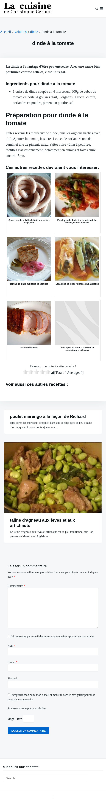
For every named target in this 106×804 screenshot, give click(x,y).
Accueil (5, 32)
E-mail (13, 662)
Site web (13, 678)
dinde (34, 32)
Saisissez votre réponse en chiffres (27, 708)
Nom (11, 645)
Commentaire (16, 585)
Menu (101, 8)
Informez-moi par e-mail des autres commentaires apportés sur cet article (52, 636)
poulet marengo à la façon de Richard (48, 416)
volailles (21, 32)
